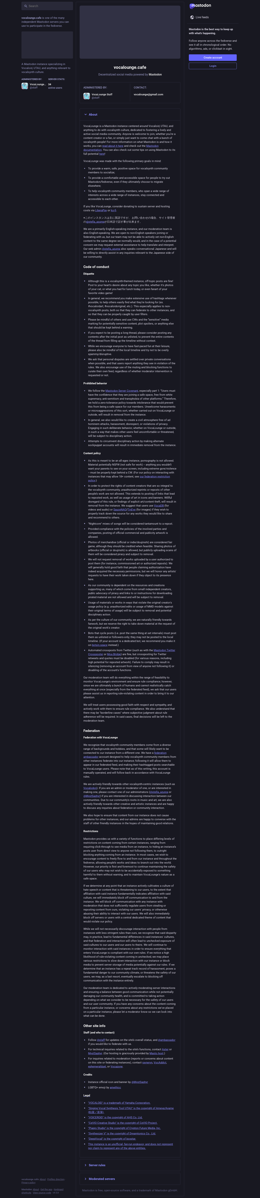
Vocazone (116, 1066)
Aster (165, 1049)
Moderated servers (99, 1179)
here (102, 153)
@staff (101, 1040)
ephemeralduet (97, 1066)
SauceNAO (119, 509)
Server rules (94, 1165)
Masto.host (156, 1053)
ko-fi (113, 210)
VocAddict (160, 1062)
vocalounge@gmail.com (148, 94)
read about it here (112, 146)
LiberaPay (101, 210)
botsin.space (99, 645)
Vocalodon (90, 788)
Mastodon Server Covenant (121, 390)
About (90, 114)
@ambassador (166, 1040)
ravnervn (147, 1062)
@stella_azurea (95, 221)
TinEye (131, 509)
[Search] (47, 6)
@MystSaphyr (91, 796)
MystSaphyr (95, 1053)
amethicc (115, 1087)
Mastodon (155, 74)
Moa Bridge (114, 654)
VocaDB (159, 505)
